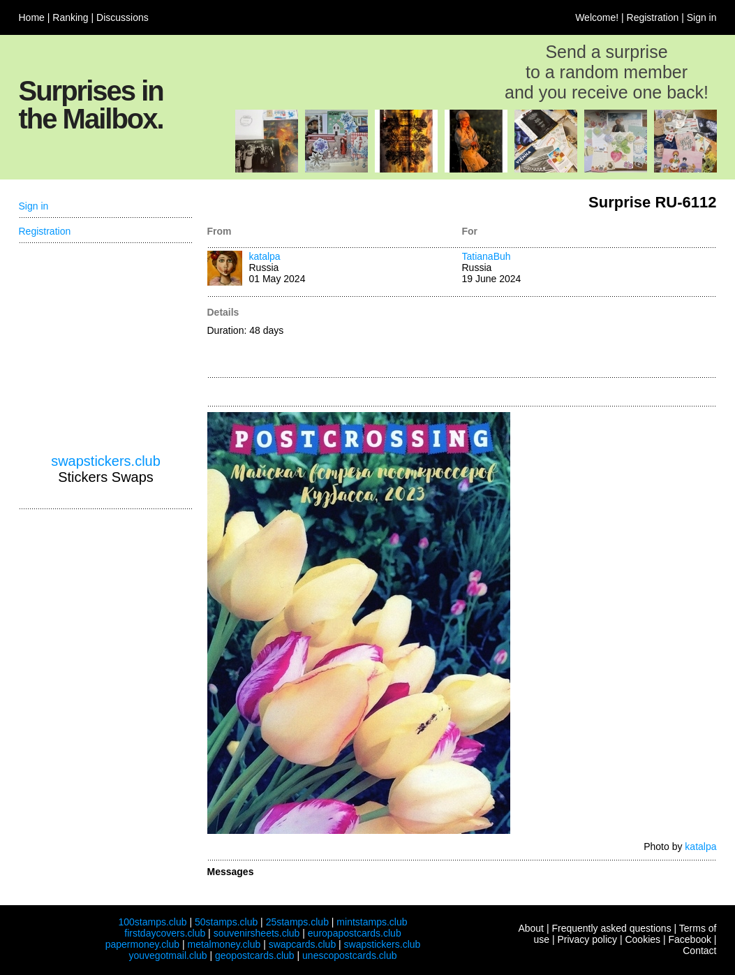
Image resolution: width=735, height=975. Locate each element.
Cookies (642, 939)
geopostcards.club (255, 955)
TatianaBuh (486, 256)
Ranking (70, 17)
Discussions (122, 17)
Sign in (702, 17)
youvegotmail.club (168, 955)
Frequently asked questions (611, 928)
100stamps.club (152, 922)
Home (32, 17)
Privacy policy (587, 939)
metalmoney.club (223, 944)
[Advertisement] (589, 338)
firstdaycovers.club (164, 933)
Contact (699, 950)
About (531, 928)
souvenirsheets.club (257, 933)
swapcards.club (302, 944)
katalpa (265, 256)
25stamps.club (297, 922)
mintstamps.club (371, 922)
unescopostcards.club (349, 955)
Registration (653, 17)
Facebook (689, 939)
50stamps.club (226, 922)
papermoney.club (142, 944)
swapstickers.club (106, 461)
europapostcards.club (354, 933)
